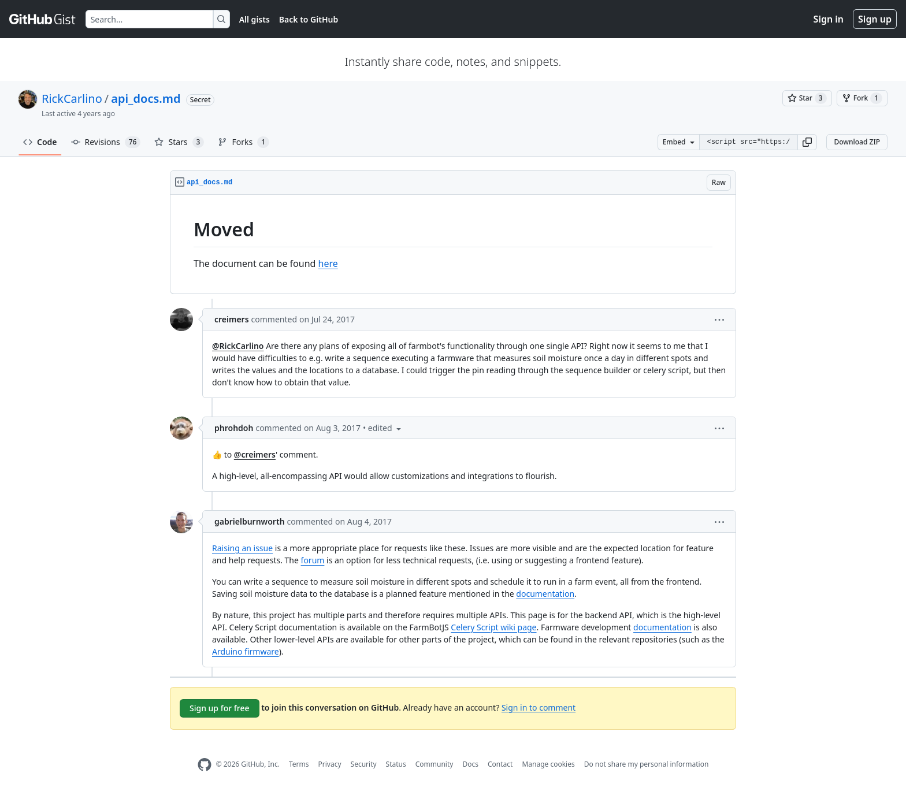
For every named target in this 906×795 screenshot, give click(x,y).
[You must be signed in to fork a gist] (862, 98)
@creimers (255, 454)
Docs (470, 764)
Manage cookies (548, 764)
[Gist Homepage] (42, 19)
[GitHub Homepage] (204, 764)
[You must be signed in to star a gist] (807, 98)
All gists (254, 19)
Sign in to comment (538, 706)
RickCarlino (72, 98)
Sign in (829, 19)
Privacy (329, 764)
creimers (231, 319)
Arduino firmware (245, 651)
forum (313, 560)
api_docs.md (145, 98)
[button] (807, 142)
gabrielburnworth (249, 521)
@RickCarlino (238, 345)
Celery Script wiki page (493, 627)
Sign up (875, 19)
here (328, 263)
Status (396, 764)
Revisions (106, 142)
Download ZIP (857, 142)
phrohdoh (233, 427)
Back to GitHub (308, 19)
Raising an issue (242, 548)
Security (364, 764)
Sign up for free (220, 708)
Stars (179, 142)
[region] (453, 244)
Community (434, 764)
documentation (545, 593)
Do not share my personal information (646, 764)
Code (40, 141)
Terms (299, 764)
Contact (500, 764)
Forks (243, 142)
